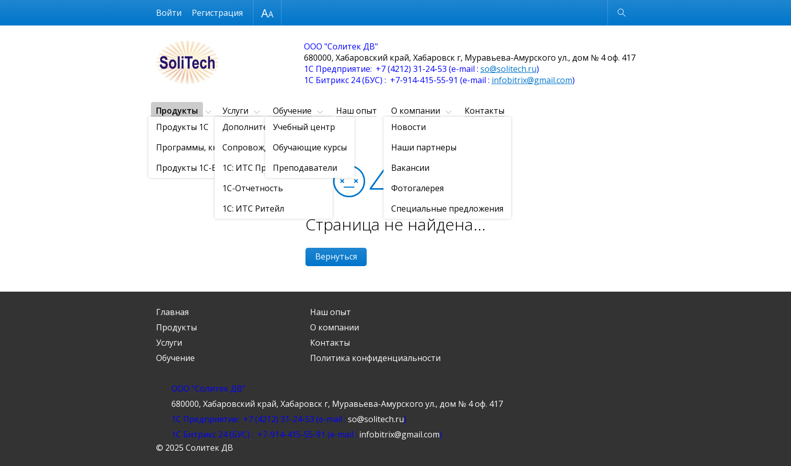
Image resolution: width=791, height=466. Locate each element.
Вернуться (336, 256)
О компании (415, 110)
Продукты (177, 110)
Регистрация (217, 12)
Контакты (484, 110)
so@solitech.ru (508, 68)
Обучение (292, 110)
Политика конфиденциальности (375, 358)
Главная (172, 312)
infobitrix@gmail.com (532, 80)
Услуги (235, 110)
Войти (169, 12)
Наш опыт (356, 110)
